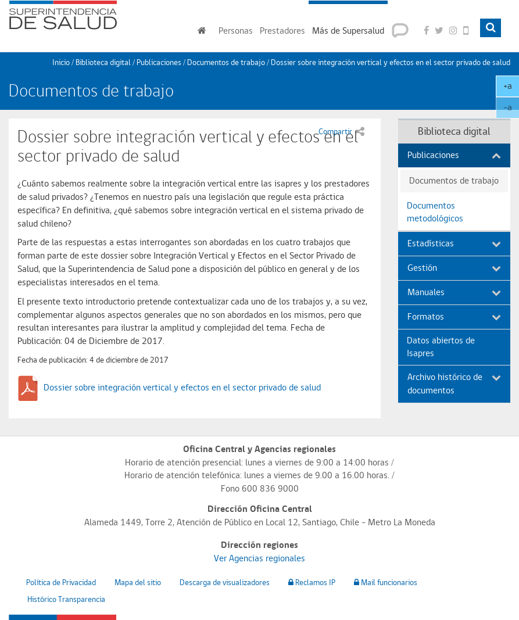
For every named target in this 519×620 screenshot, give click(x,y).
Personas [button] (236, 30)
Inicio (61, 62)
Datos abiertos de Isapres (441, 347)
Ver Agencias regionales (259, 558)
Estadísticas (454, 243)
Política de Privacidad (61, 582)
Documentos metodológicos (435, 212)
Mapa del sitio (137, 582)
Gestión (454, 267)
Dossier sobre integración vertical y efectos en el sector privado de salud (182, 387)
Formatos (454, 316)
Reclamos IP (311, 582)
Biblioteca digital (103, 62)
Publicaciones (159, 62)
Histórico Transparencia (66, 599)
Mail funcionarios (385, 582)
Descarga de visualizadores (225, 582)
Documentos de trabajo (226, 62)
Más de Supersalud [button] (348, 30)
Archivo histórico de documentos (454, 383)
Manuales (454, 292)
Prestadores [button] (282, 30)
